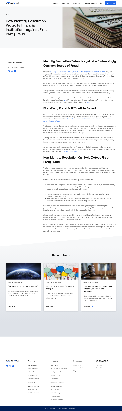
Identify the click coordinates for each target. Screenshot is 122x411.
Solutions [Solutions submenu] (66, 3)
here (64, 100)
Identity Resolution (70, 151)
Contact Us (111, 3)
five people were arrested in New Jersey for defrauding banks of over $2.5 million (77, 72)
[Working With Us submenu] (90, 3)
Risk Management (24, 40)
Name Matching (11, 40)
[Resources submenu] (77, 3)
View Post (11, 307)
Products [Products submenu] (56, 3)
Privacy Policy (73, 408)
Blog (8, 15)
